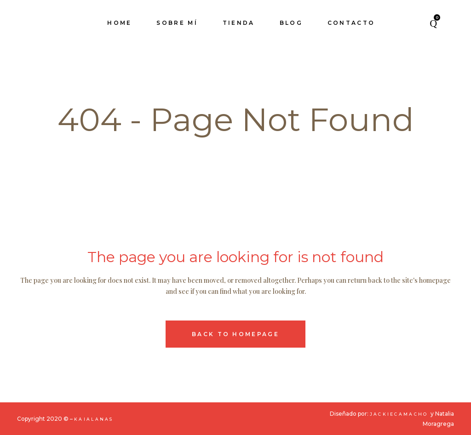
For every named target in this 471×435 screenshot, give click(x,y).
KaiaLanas (94, 419)
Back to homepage (235, 334)
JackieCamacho (400, 414)
